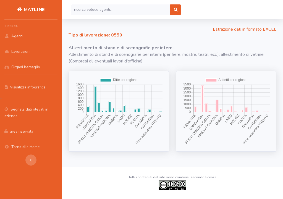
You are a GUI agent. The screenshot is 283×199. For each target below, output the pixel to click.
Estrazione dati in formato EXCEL (244, 29)
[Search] (121, 9)
